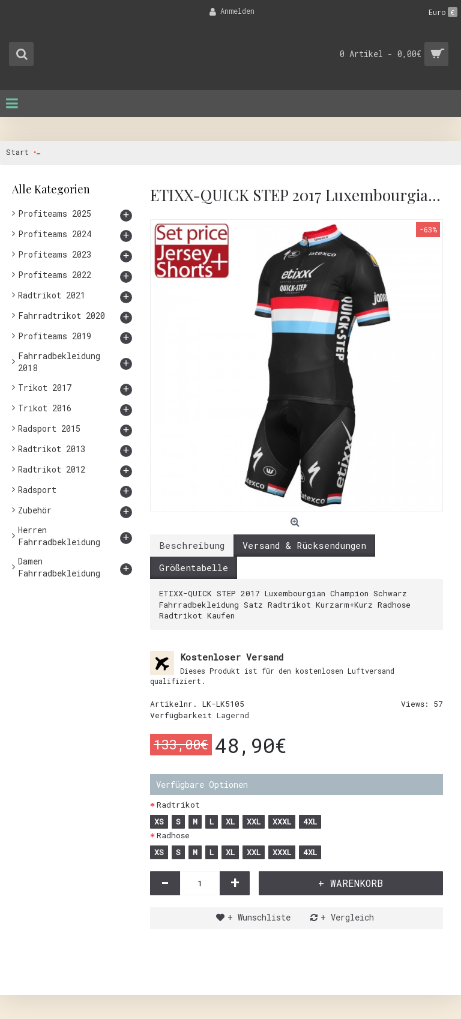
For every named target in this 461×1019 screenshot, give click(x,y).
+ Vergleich (347, 917)
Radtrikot (178, 804)
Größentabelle (193, 567)
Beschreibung (191, 545)
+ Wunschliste (259, 917)
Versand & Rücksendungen (304, 545)
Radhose (173, 835)
